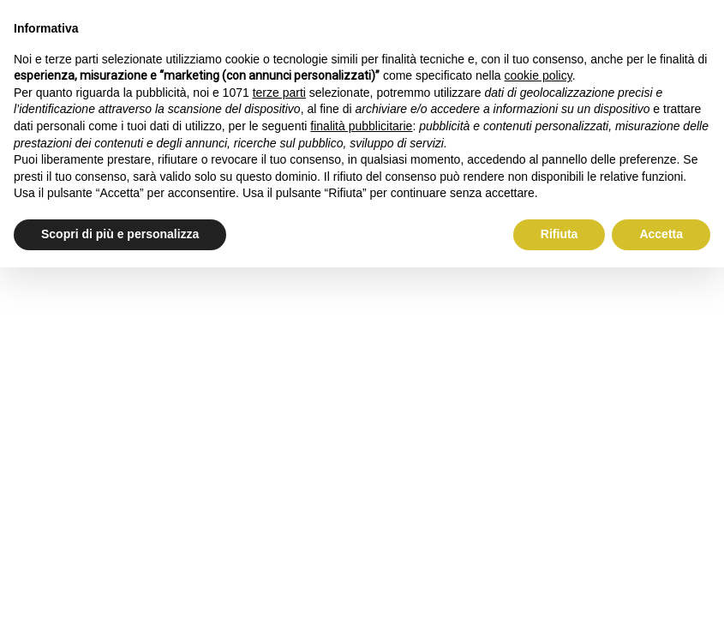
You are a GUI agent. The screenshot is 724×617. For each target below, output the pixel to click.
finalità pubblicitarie (361, 126)
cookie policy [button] (538, 75)
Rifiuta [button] (559, 234)
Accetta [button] (661, 234)
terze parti (279, 92)
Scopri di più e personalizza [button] (120, 234)
